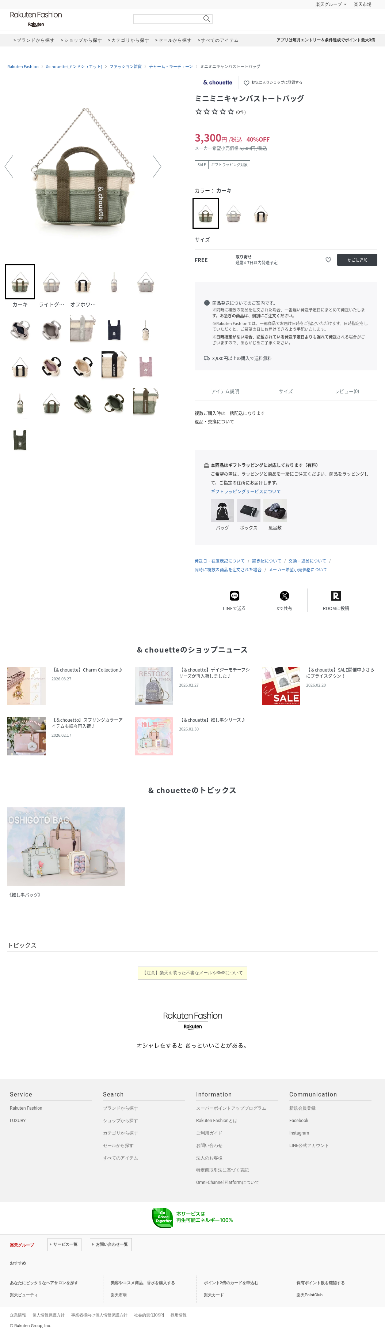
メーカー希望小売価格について (298, 570)
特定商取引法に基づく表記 (222, 1170)
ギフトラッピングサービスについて (246, 491)
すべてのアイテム (120, 1158)
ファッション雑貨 (126, 67)
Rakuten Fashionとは (216, 1120)
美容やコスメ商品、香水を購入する (143, 1283)
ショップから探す (120, 1120)
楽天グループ (329, 4)
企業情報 (18, 1315)
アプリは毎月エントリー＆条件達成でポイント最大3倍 (326, 40)
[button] (9, 166)
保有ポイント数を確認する (321, 1283)
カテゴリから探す (120, 1133)
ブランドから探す (120, 1108)
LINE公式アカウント (309, 1145)
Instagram (299, 1133)
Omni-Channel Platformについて (227, 1182)
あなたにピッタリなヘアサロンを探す (44, 1283)
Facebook (298, 1120)
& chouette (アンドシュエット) (74, 67)
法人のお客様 (209, 1158)
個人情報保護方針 (49, 1315)
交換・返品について (307, 561)
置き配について (266, 561)
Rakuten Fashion (66, 19)
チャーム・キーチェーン (171, 67)
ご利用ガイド (209, 1133)
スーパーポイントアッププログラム (231, 1108)
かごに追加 (357, 260)
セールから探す (118, 1145)
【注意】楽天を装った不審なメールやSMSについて (192, 972)
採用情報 (179, 1315)
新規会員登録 (302, 1108)
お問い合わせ (209, 1145)
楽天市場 (362, 4)
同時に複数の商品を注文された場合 (228, 570)
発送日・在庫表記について (220, 561)
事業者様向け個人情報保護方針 (99, 1315)
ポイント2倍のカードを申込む (231, 1283)
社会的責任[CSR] (149, 1315)
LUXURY (18, 1120)
